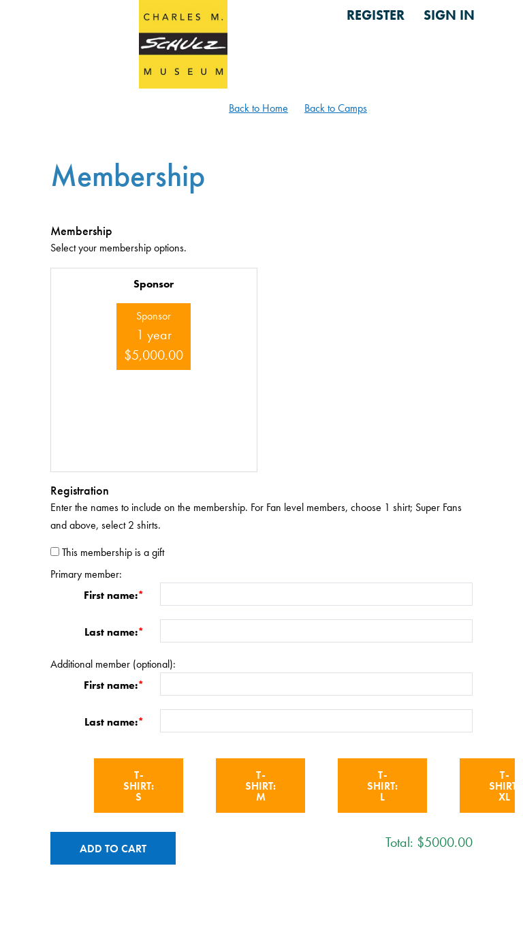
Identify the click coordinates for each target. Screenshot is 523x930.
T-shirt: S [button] (138, 786)
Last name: (111, 632)
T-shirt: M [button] (260, 786)
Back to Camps (335, 108)
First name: (111, 595)
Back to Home (258, 108)
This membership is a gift (113, 552)
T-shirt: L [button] (382, 786)
